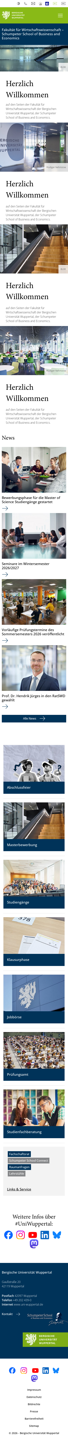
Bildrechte (34, 1404)
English (64, 3)
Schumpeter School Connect (28, 1161)
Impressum (34, 1389)
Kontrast (19, 3)
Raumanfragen (19, 1167)
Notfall (40, 3)
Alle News (30, 718)
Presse (34, 1411)
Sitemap (34, 1426)
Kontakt (7, 1314)
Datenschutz (34, 1397)
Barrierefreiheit (34, 1418)
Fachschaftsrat (19, 1154)
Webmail (33, 3)
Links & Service (19, 1189)
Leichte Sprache (48, 3)
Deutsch (56, 3)
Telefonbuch (26, 3)
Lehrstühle (16, 1174)
